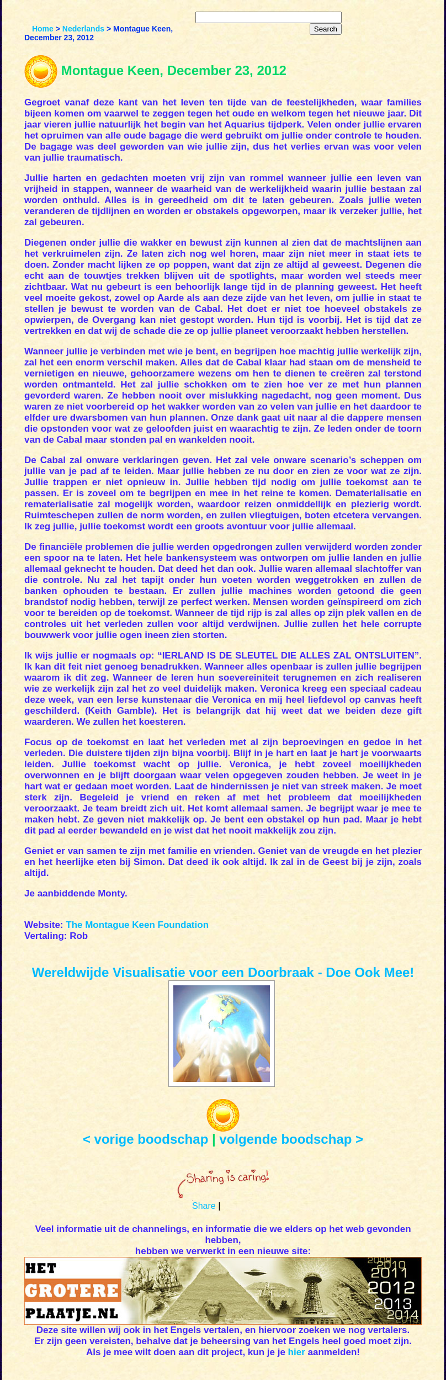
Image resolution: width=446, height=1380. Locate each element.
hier (296, 1352)
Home (43, 28)
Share (204, 1206)
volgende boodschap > (291, 1139)
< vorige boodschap (145, 1139)
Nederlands (83, 28)
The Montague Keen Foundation (137, 925)
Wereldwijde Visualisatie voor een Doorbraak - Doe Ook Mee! (223, 972)
